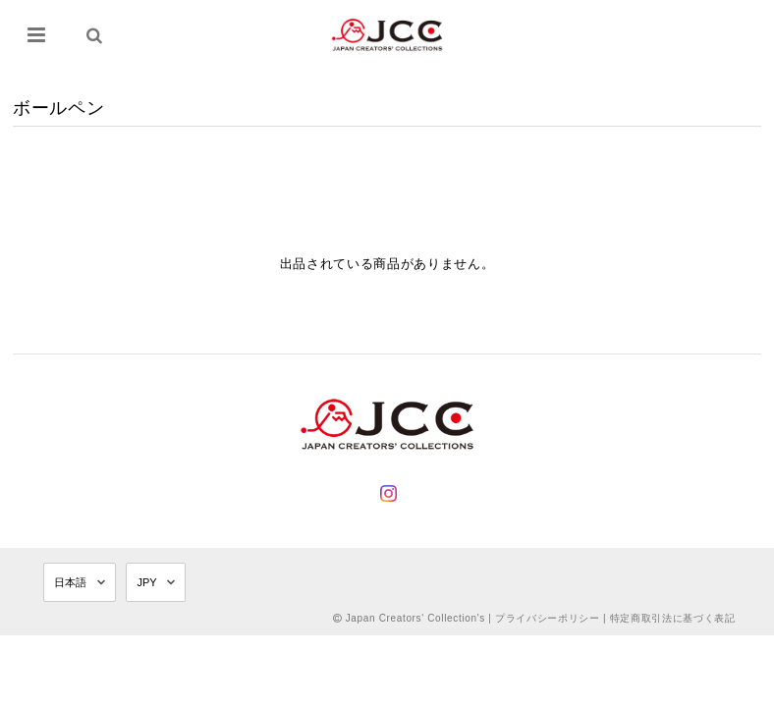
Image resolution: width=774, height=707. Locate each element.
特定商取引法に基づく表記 (673, 618)
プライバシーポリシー (547, 618)
